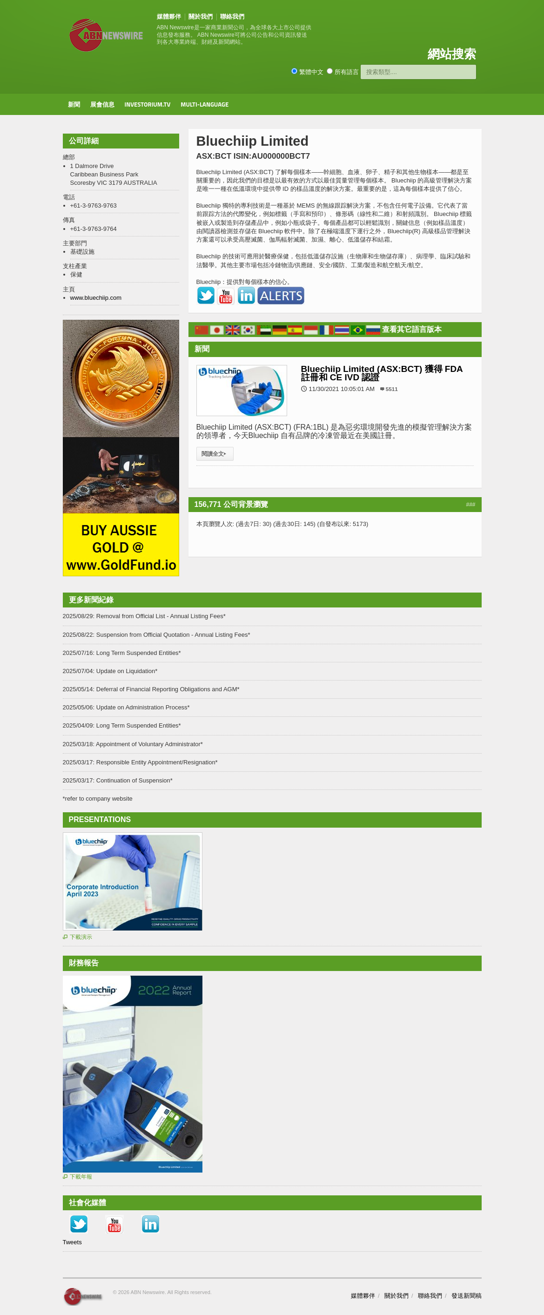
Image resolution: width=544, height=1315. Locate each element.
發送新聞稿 (466, 1295)
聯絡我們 (232, 16)
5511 (392, 389)
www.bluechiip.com (96, 297)
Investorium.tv (148, 104)
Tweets (72, 1242)
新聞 (74, 104)
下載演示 (77, 937)
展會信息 (102, 104)
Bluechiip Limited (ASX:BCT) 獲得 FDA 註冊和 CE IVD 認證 (382, 373)
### (470, 504)
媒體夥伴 (169, 16)
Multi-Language (204, 104)
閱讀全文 (214, 454)
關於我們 (200, 16)
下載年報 (77, 1176)
